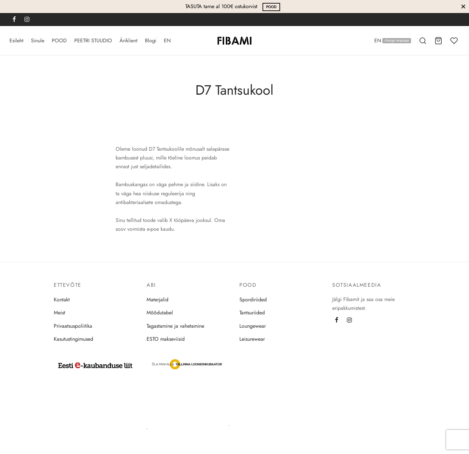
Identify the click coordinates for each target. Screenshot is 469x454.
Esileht (16, 40)
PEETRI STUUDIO (93, 40)
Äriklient (128, 40)
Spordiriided (253, 300)
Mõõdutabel (160, 313)
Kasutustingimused (73, 339)
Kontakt (62, 300)
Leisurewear (252, 339)
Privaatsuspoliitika (73, 326)
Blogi (150, 40)
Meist (59, 313)
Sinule (37, 40)
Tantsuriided (252, 313)
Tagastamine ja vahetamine (175, 326)
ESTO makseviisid (166, 339)
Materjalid (157, 300)
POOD (271, 6)
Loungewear (252, 326)
